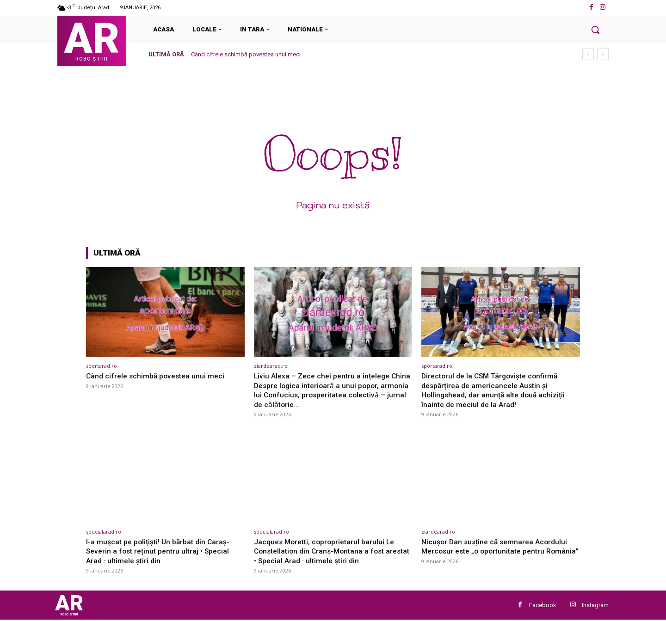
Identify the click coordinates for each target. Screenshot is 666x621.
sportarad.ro (101, 365)
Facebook (542, 605)
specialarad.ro (103, 531)
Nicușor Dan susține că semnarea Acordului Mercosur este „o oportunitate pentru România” (497, 550)
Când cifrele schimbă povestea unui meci (246, 54)
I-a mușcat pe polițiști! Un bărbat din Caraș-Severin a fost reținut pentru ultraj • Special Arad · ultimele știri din (162, 550)
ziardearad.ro (271, 365)
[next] (603, 54)
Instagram (595, 605)
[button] (595, 29)
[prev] (588, 54)
